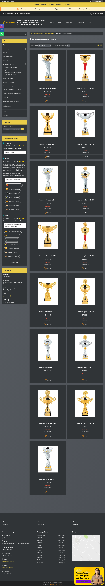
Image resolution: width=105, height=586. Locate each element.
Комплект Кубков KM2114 (85, 312)
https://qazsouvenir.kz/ (8, 561)
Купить (49, 100)
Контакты (41, 524)
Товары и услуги (38, 33)
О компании (41, 522)
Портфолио (81, 22)
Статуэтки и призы (8, 82)
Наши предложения (8, 49)
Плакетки (5, 97)
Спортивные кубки (49, 33)
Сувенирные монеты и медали (11, 101)
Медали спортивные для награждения (10, 105)
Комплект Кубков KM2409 (85, 88)
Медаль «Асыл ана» (10, 152)
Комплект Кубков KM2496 (47, 256)
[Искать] (25, 34)
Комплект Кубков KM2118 (85, 423)
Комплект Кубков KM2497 (47, 423)
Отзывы (5, 115)
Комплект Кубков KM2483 (47, 88)
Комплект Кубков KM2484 (85, 200)
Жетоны (5, 60)
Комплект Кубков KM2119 (85, 144)
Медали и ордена (8, 56)
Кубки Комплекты (10, 70)
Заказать (68, 5)
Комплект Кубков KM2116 (47, 367)
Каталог (5, 524)
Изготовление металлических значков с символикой (13, 225)
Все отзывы (14, 262)
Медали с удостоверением (13, 179)
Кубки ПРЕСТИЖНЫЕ (10, 75)
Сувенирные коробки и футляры (12, 93)
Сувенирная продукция (10, 86)
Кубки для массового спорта (13, 72)
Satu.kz (60, 582)
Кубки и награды (8, 78)
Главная (51, 22)
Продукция (69, 22)
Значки (5, 52)
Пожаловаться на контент (56, 584)
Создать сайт (5, 1)
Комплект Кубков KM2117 (47, 312)
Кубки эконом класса (11, 67)
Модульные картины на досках (12, 89)
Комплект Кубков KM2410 (85, 256)
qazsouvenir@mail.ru (9, 296)
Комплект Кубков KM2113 (47, 144)
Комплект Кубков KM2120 (85, 367)
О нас (59, 22)
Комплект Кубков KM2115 (47, 200)
